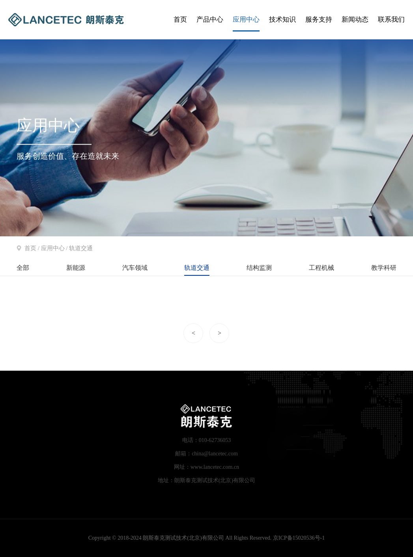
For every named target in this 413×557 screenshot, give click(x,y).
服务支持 (318, 19)
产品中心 (209, 19)
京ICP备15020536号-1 (299, 538)
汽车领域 (135, 267)
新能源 (75, 267)
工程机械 (321, 267)
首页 (180, 19)
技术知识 (282, 19)
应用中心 (246, 19)
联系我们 (391, 19)
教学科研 (383, 267)
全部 (23, 267)
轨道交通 (196, 267)
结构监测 (259, 267)
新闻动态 (355, 19)
